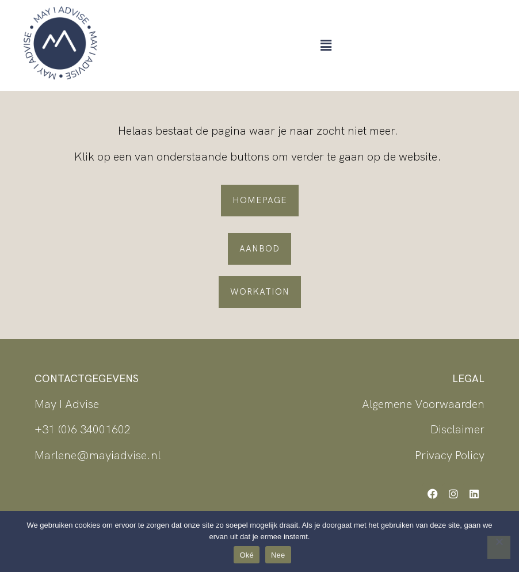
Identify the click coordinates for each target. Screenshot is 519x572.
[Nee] (498, 547)
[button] (325, 45)
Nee (278, 555)
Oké (246, 555)
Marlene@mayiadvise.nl (98, 455)
